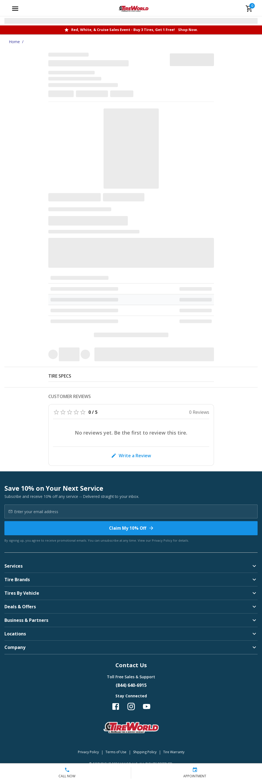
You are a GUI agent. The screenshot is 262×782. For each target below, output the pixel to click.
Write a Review (131, 456)
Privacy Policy (162, 540)
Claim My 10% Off (131, 528)
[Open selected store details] (131, 20)
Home (14, 41)
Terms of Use (115, 752)
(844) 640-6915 (131, 685)
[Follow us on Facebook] (115, 706)
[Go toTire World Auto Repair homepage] (133, 8)
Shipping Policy (145, 752)
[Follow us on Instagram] (131, 706)
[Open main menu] (15, 8)
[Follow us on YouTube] (146, 706)
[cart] (249, 8)
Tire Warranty (173, 752)
